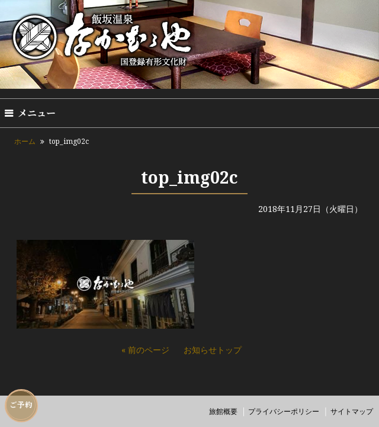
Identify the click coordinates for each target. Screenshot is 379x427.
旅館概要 (223, 411)
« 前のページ (145, 349)
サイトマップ (351, 411)
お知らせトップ (213, 349)
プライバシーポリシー (283, 411)
